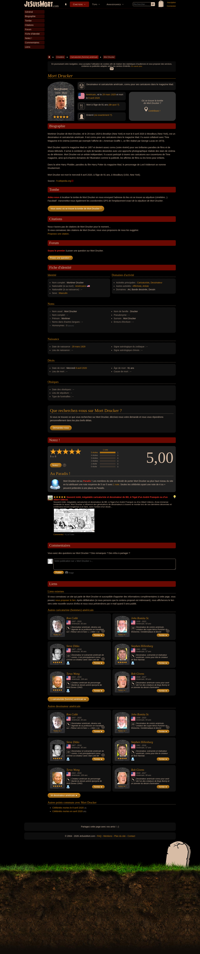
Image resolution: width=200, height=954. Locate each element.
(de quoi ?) (114, 104)
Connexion (171, 6)
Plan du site (120, 836)
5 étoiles (94, 452)
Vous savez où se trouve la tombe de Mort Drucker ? (75, 208)
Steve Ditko (72, 646)
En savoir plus (136, 66)
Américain (91, 94)
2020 (97, 98)
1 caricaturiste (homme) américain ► (68, 699)
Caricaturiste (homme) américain (84, 57)
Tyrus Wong (73, 673)
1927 (73, 649)
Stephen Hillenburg (142, 646)
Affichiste (137, 286)
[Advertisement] (112, 32)
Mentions (107, 836)
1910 (73, 677)
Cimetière (78, 4)
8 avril (91, 98)
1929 (113, 94)
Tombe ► (98, 635)
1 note (105, 450)
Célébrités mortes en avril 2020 (67, 811)
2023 (144, 621)
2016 (79, 677)
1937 (73, 621)
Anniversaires (114, 4)
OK (111, 69)
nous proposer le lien (65, 600)
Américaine (80, 286)
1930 (138, 621)
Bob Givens (137, 673)
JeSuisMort (38, 4)
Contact (131, 836)
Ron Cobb (72, 618)
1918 (138, 677)
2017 (144, 677)
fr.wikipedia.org (63, 181)
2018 (79, 649)
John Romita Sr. (140, 618)
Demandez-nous (61, 428)
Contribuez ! (154, 111)
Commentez (58, 534)
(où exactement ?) (103, 115)
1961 (138, 649)
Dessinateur (156, 282)
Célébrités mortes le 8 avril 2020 (68, 807)
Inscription (171, 2)
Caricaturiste (143, 282)
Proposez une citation (58, 234)
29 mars (106, 94)
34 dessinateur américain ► (64, 795)
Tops (94, 4)
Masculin (63, 293)
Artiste (145, 286)
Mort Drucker (109, 57)
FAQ (99, 836)
